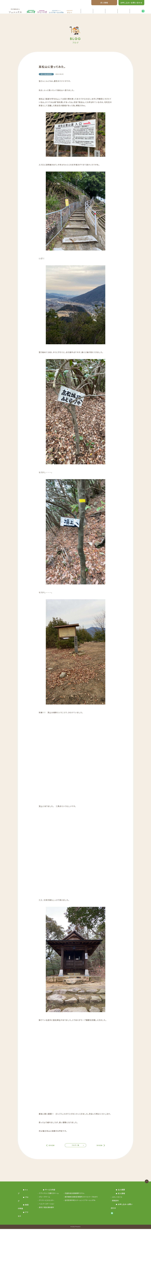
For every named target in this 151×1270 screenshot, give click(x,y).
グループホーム (44, 1197)
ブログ (22, 1193)
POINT (110, 10)
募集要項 (115, 1200)
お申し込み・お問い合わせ (131, 2)
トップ (22, 1190)
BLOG (99, 10)
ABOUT (134, 10)
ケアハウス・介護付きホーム (49, 1193)
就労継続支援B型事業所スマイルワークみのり (81, 1197)
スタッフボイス (117, 1197)
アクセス (23, 1200)
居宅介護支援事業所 (46, 1207)
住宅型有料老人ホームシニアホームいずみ (80, 1200)
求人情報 (104, 2)
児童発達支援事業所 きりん (75, 1193)
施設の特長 (24, 1197)
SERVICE (122, 10)
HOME (87, 10)
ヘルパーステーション (46, 1204)
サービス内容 (44, 1190)
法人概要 (116, 1190)
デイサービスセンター (46, 1200)
